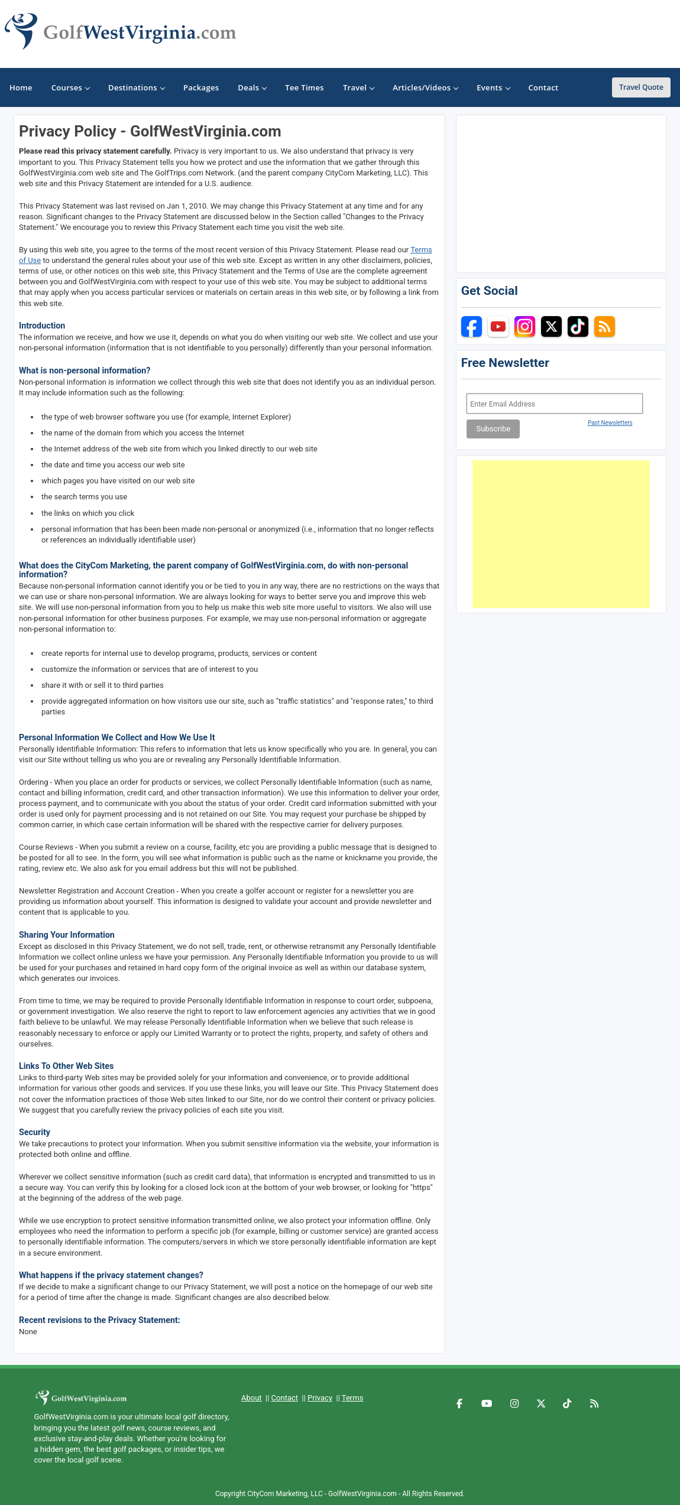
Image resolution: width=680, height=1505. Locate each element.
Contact (284, 1397)
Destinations (136, 87)
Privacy (319, 1397)
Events (493, 87)
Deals (252, 87)
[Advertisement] (561, 534)
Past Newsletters (610, 423)
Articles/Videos (425, 87)
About (251, 1397)
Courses (70, 87)
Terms (353, 1397)
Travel (358, 87)
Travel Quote (641, 87)
